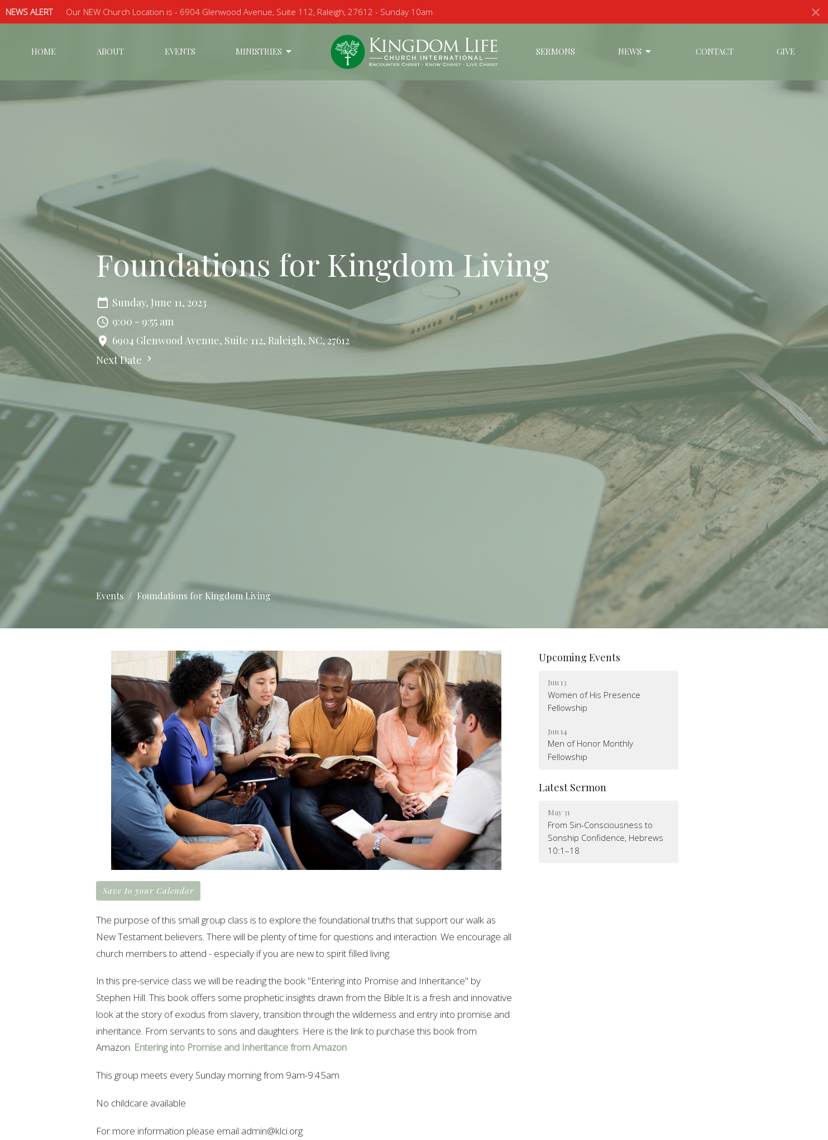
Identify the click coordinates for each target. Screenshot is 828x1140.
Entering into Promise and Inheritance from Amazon (240, 1047)
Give (786, 51)
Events (180, 51)
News (635, 51)
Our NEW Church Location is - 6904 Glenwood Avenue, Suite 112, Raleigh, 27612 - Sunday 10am (249, 11)
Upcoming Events (579, 657)
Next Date (125, 360)
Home (43, 51)
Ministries (264, 51)
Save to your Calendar (148, 890)
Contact (715, 51)
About (110, 51)
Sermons (555, 51)
